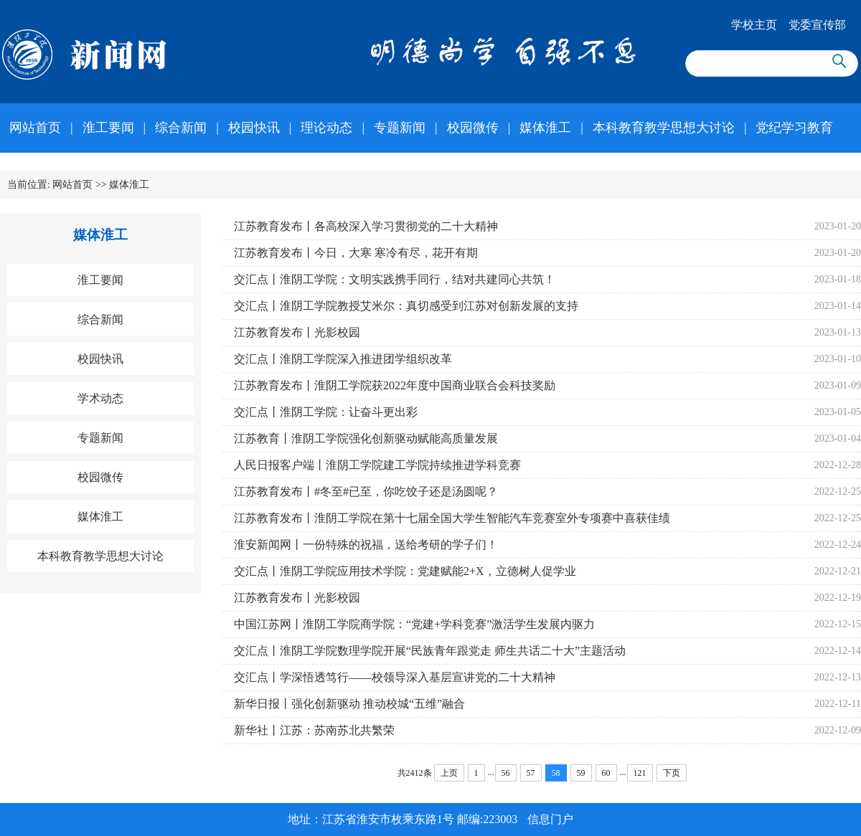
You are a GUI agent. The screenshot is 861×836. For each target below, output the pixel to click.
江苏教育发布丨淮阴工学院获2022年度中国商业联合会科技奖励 (394, 385)
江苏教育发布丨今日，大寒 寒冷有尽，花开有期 (356, 253)
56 (506, 773)
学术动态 (100, 398)
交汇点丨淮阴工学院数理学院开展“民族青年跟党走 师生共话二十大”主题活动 (430, 651)
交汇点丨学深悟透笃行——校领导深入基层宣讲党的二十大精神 (394, 677)
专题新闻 (399, 127)
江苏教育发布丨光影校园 (297, 332)
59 (581, 773)
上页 (449, 773)
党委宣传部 (817, 25)
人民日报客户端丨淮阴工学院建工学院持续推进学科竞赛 (377, 465)
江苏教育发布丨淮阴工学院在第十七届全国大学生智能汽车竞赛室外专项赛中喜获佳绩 (452, 518)
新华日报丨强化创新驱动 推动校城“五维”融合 (349, 704)
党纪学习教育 (794, 127)
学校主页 (754, 25)
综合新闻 (181, 127)
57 (531, 773)
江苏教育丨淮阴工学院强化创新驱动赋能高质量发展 (366, 438)
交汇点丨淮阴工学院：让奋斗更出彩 (326, 412)
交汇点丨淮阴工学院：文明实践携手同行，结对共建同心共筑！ (394, 279)
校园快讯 (254, 127)
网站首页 (35, 127)
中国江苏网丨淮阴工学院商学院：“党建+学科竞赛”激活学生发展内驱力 (414, 624)
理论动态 (326, 127)
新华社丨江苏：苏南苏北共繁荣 (314, 730)
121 (640, 773)
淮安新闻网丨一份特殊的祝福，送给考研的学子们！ (366, 544)
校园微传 (473, 127)
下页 (671, 773)
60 (606, 773)
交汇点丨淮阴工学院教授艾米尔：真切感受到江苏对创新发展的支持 (406, 306)
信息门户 (550, 819)
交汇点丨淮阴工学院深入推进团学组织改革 (343, 359)
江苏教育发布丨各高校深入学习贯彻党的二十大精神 (366, 226)
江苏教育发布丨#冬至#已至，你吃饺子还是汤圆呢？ (366, 491)
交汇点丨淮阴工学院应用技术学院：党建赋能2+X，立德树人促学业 (405, 571)
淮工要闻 (108, 127)
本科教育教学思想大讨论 (664, 127)
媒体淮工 (545, 127)
